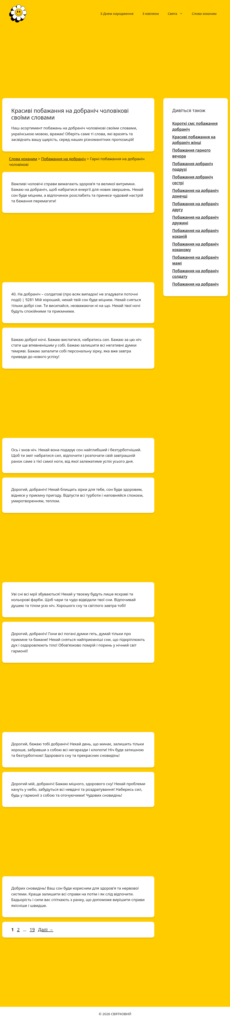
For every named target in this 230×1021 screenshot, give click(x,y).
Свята (177, 13)
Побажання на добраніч (195, 284)
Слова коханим (204, 13)
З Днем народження (116, 13)
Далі (45, 929)
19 (32, 929)
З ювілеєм (150, 13)
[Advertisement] (115, 60)
